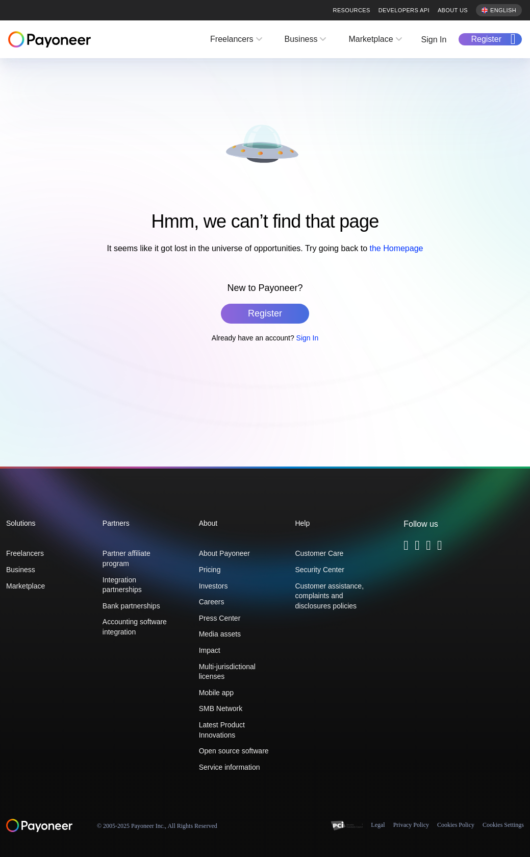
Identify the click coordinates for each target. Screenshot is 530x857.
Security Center (319, 570)
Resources (351, 10)
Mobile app (216, 693)
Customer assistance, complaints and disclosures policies (329, 596)
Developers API (404, 10)
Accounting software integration (135, 627)
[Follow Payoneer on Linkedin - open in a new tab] (428, 547)
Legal (378, 824)
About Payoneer (224, 553)
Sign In (434, 39)
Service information (229, 767)
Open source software (234, 751)
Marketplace (370, 39)
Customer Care (319, 553)
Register (486, 39)
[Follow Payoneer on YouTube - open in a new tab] (439, 547)
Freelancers (231, 39)
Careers (211, 602)
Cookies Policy (455, 824)
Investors (213, 586)
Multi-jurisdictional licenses (227, 672)
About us (453, 10)
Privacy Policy (411, 824)
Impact (209, 650)
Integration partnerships (122, 585)
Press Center (220, 618)
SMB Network (221, 708)
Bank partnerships (131, 606)
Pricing (210, 570)
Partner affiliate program (126, 558)
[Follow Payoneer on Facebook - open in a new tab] (417, 547)
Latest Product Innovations (222, 730)
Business (301, 39)
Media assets (220, 634)
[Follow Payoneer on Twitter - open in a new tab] (406, 547)
